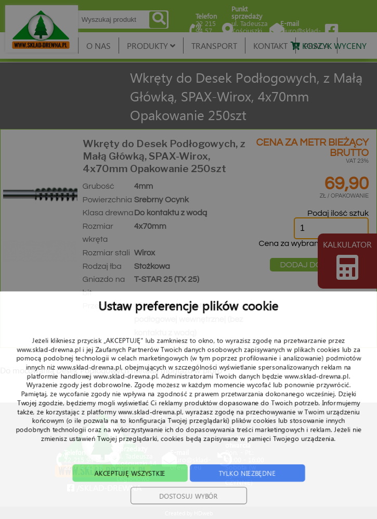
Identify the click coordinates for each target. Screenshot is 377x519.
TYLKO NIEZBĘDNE (252, 492)
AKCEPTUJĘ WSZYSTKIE (124, 492)
